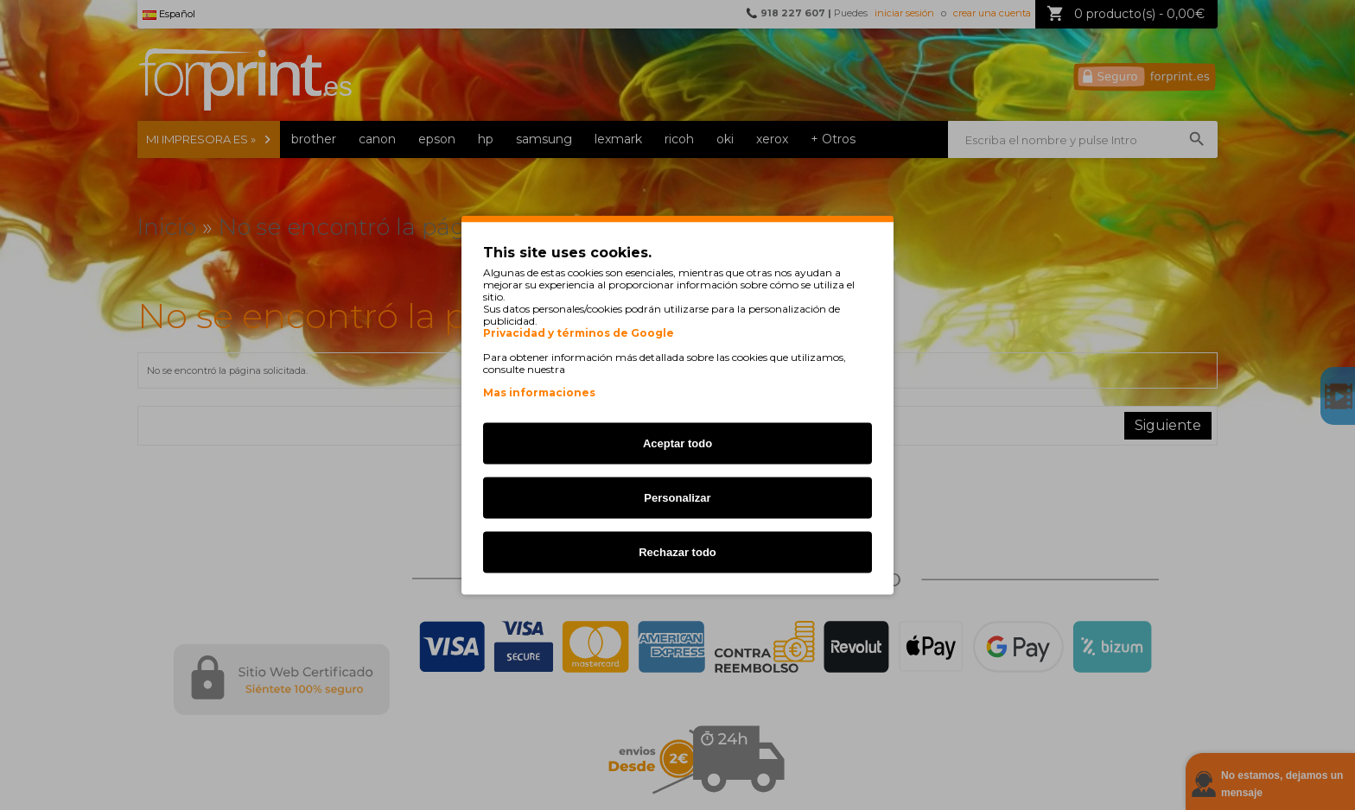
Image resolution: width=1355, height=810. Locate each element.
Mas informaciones (539, 392)
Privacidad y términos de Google (578, 333)
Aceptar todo (677, 443)
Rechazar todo (677, 552)
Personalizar (677, 497)
